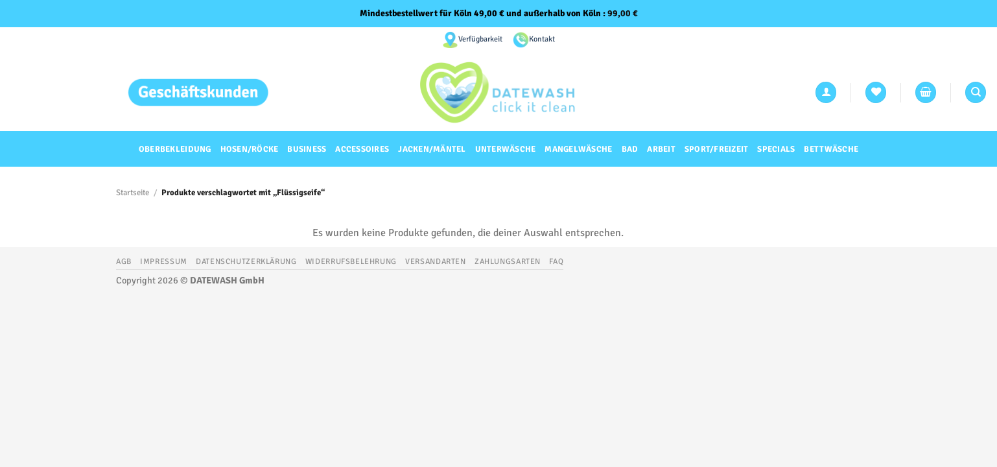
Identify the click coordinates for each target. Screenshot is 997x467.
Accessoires (362, 149)
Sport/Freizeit (717, 149)
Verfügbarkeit (480, 39)
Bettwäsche (831, 149)
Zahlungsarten (508, 261)
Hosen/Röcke (249, 149)
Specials (776, 149)
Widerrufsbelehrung (351, 261)
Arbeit (661, 149)
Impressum (163, 261)
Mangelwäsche (578, 149)
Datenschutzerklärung (246, 261)
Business (306, 149)
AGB (124, 261)
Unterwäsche (505, 149)
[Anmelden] (825, 92)
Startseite (132, 192)
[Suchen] (975, 92)
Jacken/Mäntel (431, 149)
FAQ (556, 261)
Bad (630, 149)
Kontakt (542, 39)
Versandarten (435, 261)
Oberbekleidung (175, 149)
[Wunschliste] (875, 92)
